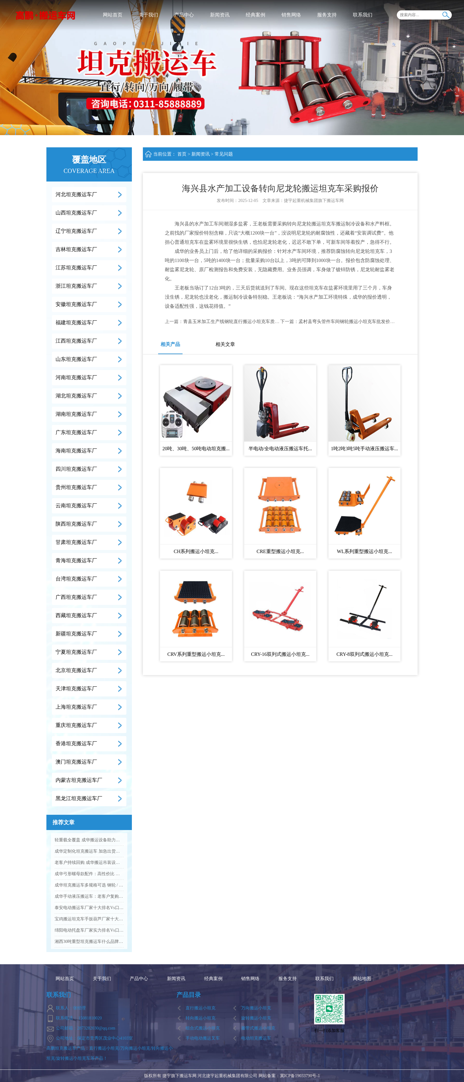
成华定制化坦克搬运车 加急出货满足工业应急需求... (89, 851)
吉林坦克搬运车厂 (76, 249)
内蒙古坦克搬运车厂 (79, 780)
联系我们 (362, 14)
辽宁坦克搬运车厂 (76, 231)
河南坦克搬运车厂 (76, 377)
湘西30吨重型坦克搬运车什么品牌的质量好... (89, 941)
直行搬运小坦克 (201, 1008)
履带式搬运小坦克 (258, 1028)
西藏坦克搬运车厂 (76, 615)
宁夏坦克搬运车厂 (76, 652)
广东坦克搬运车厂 (76, 432)
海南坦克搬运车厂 (76, 451)
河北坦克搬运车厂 (76, 194)
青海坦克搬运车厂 (76, 560)
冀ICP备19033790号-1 (300, 1075)
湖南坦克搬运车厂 (76, 414)
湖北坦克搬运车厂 (76, 396)
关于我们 (148, 14)
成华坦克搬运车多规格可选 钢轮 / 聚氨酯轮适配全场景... (89, 885)
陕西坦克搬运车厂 (76, 524)
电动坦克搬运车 (256, 1038)
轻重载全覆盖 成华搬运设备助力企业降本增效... (89, 840)
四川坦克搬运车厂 (76, 469)
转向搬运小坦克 (201, 1018)
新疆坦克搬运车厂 (76, 634)
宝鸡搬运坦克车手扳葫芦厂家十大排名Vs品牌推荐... (89, 919)
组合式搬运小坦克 (203, 1028)
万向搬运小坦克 (256, 1008)
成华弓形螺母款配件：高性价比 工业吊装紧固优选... (89, 874)
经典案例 (255, 14)
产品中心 (184, 14)
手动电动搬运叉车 (203, 1038)
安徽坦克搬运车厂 (76, 304)
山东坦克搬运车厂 (76, 359)
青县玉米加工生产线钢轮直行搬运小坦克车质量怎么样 (238, 321)
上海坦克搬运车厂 (76, 707)
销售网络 (291, 14)
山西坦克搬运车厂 (76, 213)
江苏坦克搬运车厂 (76, 268)
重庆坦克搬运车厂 (76, 725)
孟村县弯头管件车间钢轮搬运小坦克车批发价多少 (349, 321)
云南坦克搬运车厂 (76, 506)
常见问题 (224, 154)
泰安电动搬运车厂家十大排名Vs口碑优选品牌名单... (89, 907)
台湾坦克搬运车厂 (76, 579)
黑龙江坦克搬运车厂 (79, 798)
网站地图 (362, 978)
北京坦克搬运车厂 (76, 670)
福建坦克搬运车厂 (76, 322)
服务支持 (327, 14)
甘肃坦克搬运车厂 (76, 542)
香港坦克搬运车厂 (76, 743)
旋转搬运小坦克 (256, 1018)
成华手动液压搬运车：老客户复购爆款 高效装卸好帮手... (89, 896)
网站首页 (112, 14)
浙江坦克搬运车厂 (76, 286)
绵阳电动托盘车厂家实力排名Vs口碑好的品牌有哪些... (89, 930)
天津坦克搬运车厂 (76, 689)
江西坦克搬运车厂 (76, 341)
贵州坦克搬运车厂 (76, 487)
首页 (182, 154)
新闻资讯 (220, 14)
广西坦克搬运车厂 (76, 597)
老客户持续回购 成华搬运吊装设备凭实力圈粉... (89, 862)
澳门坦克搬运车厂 (76, 762)
